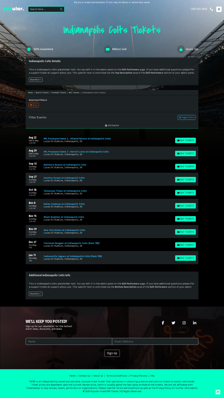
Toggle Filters (186, 117)
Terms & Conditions (116, 376)
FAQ (152, 376)
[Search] (43, 9)
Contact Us (84, 376)
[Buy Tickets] (185, 140)
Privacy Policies (138, 376)
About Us (98, 376)
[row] (112, 140)
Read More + (35, 80)
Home (72, 376)
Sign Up (112, 353)
